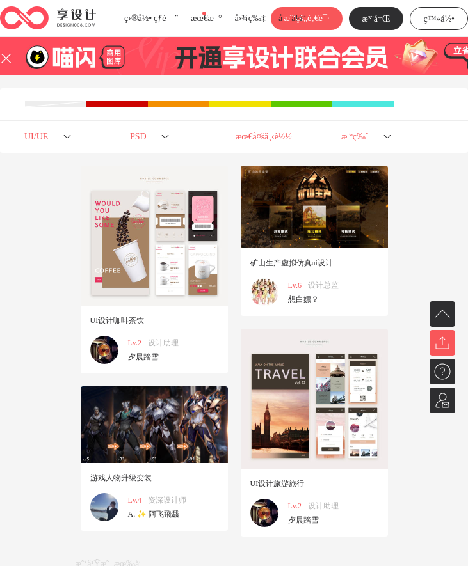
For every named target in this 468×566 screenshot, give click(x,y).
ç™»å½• (439, 19)
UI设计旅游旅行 (277, 483)
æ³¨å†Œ (376, 19)
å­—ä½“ (292, 18)
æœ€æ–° (206, 18)
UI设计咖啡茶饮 (117, 320)
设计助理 (163, 342)
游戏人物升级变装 (121, 477)
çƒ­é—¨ (166, 18)
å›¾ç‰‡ (250, 18)
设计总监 (323, 285)
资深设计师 (167, 500)
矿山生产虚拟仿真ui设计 (291, 262)
